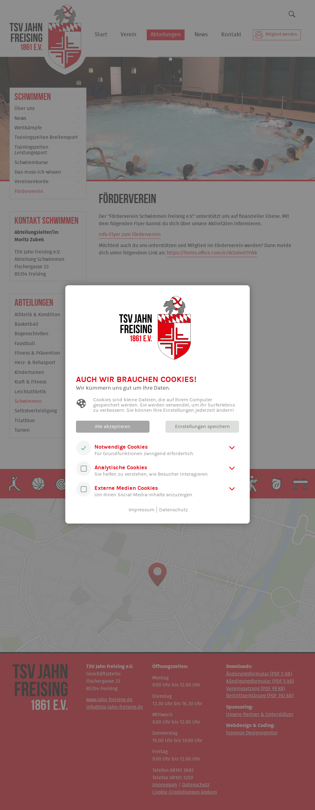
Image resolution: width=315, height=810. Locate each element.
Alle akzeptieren (113, 426)
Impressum (141, 510)
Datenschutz (173, 510)
